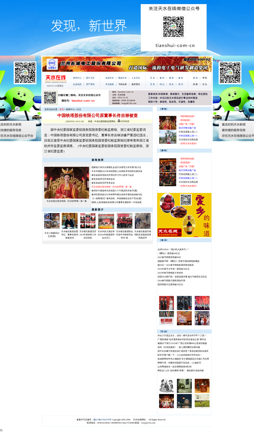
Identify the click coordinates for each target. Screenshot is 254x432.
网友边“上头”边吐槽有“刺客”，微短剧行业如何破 (181, 370)
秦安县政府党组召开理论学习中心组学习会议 (113, 175)
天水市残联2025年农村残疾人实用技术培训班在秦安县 (117, 171)
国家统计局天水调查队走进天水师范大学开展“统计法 (116, 167)
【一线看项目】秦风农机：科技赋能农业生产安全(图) (117, 198)
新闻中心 (70, 109)
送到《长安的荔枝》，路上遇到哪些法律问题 (179, 347)
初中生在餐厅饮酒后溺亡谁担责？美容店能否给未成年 (183, 351)
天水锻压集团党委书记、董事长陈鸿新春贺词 (69, 234)
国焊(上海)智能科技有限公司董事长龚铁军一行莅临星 (117, 202)
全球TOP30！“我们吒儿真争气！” (173, 249)
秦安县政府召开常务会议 (103, 183)
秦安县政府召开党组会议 (103, 179)
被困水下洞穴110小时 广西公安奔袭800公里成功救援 (182, 343)
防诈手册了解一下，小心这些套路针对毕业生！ (180, 355)
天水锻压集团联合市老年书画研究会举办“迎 (124, 234)
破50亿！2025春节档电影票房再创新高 (176, 265)
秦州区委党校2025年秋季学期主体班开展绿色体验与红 (117, 194)
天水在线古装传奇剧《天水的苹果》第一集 (67, 201)
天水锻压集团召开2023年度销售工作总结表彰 (87, 234)
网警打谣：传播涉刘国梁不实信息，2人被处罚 (179, 363)
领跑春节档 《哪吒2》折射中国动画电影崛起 (178, 261)
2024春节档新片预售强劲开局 (171, 280)
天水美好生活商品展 (188, 139)
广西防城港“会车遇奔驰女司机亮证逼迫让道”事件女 (182, 339)
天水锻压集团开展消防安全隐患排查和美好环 (142, 234)
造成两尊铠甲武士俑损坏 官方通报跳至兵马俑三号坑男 (183, 359)
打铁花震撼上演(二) (188, 132)
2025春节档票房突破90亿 (169, 257)
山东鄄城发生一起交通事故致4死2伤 (175, 366)
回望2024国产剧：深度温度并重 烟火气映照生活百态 (182, 276)
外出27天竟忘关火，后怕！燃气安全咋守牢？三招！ (182, 335)
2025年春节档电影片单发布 (170, 273)
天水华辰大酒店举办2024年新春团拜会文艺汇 (106, 234)
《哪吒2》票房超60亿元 (169, 253)
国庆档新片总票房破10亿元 (170, 284)
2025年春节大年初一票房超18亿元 (173, 269)
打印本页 (123, 121)
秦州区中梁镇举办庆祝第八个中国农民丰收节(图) (114, 190)
